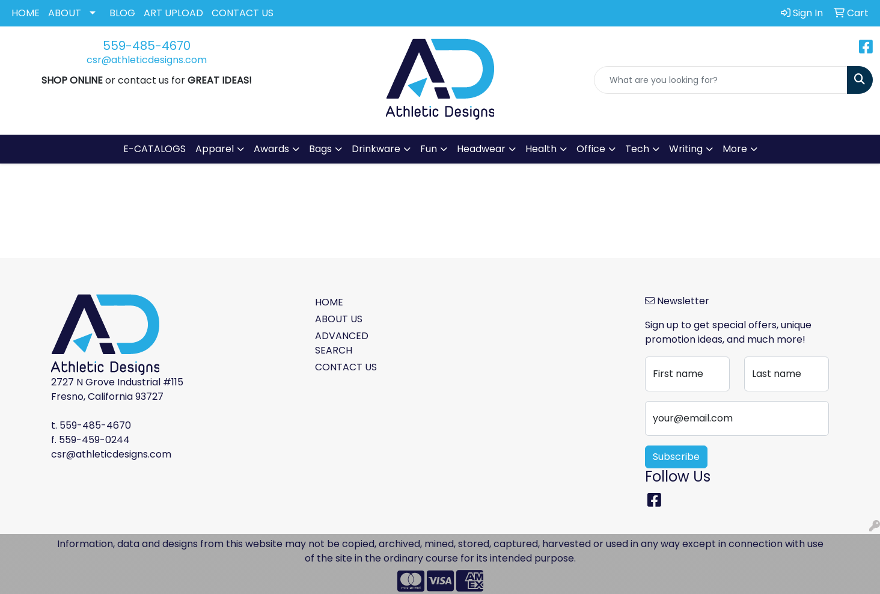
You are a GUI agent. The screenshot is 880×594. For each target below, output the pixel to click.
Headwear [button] (481, 149)
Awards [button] (271, 149)
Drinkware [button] (376, 149)
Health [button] (541, 149)
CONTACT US (242, 13)
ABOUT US (338, 319)
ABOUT (64, 13)
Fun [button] (428, 149)
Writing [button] (686, 149)
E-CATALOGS (154, 149)
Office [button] (590, 149)
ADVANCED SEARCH (341, 343)
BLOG (122, 13)
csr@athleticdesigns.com (147, 60)
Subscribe (676, 457)
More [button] (735, 149)
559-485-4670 (147, 45)
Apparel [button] (214, 149)
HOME (25, 13)
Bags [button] (320, 149)
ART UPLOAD (173, 13)
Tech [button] (637, 149)
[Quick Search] (721, 80)
